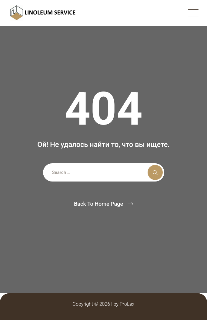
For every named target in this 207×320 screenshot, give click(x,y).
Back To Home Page (98, 204)
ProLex (127, 304)
